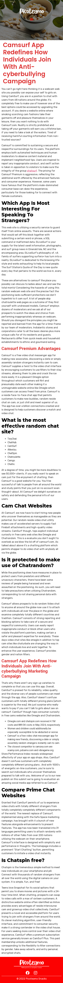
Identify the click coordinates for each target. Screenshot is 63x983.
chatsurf (32, 170)
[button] (31, 19)
